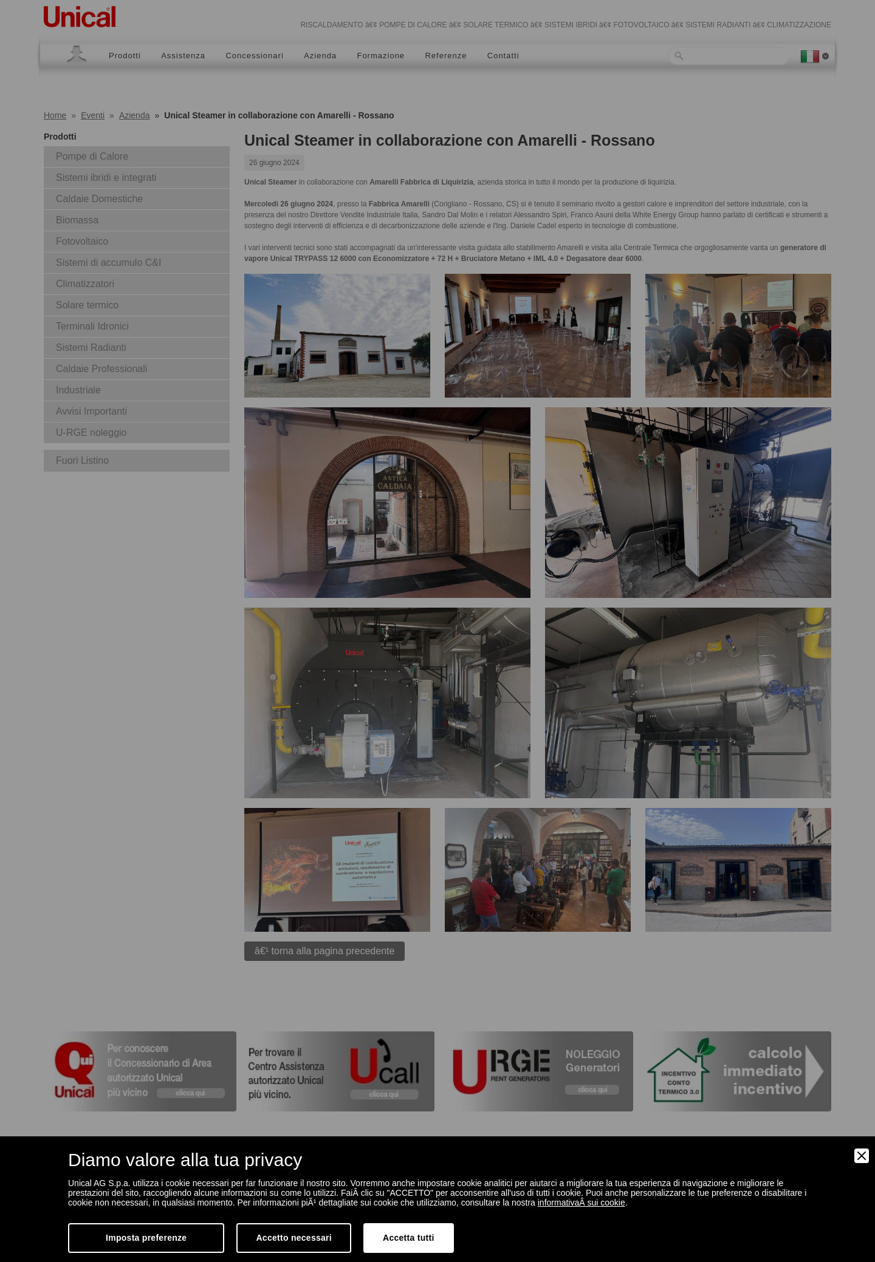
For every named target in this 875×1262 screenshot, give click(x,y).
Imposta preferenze (146, 1238)
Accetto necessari (294, 1238)
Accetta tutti (408, 1238)
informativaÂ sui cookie (581, 1202)
